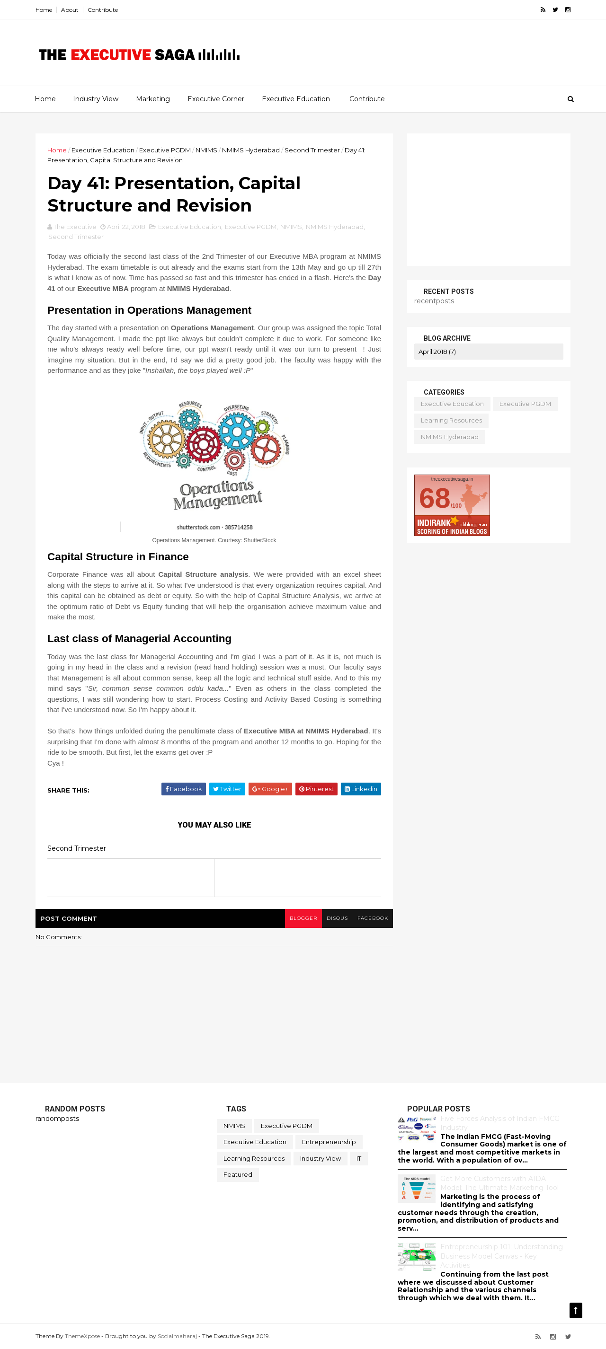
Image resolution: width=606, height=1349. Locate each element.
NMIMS (206, 150)
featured (237, 1174)
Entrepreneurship (329, 1142)
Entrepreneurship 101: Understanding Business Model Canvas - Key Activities (501, 1256)
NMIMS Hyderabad (251, 150)
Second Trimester (312, 150)
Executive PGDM (165, 150)
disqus (337, 918)
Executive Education (296, 99)
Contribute (103, 9)
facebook (372, 918)
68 (435, 498)
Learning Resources (451, 420)
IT (358, 1158)
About (70, 9)
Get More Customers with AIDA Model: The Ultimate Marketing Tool (499, 1183)
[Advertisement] (452, 59)
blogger (303, 918)
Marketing (153, 99)
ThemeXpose (82, 1336)
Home (44, 9)
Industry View (95, 99)
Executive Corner (215, 99)
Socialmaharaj (177, 1336)
